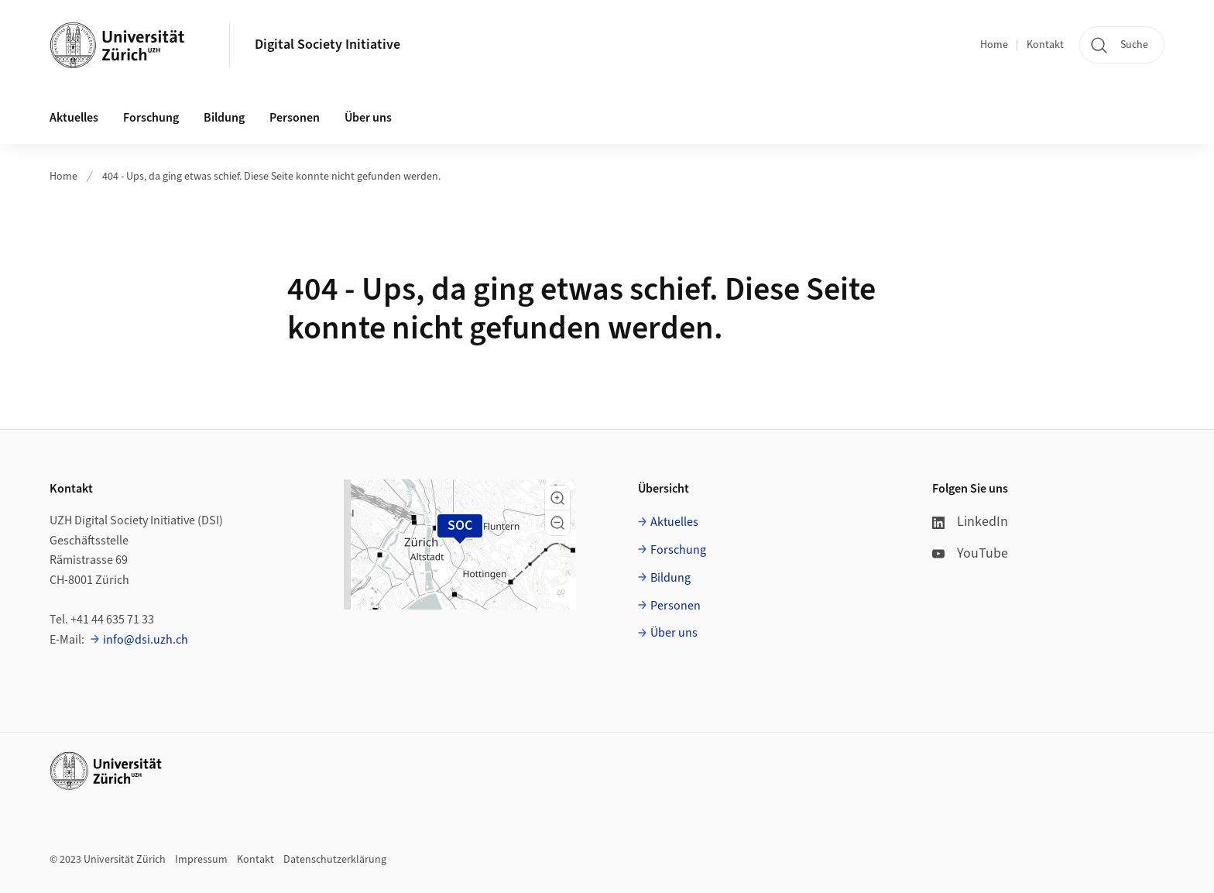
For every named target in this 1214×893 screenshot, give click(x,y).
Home (994, 45)
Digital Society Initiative (327, 44)
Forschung (678, 549)
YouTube (970, 553)
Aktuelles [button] (74, 117)
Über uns (674, 632)
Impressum (201, 859)
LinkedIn (970, 521)
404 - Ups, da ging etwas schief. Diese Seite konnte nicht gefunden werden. (271, 176)
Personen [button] (294, 117)
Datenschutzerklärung (334, 859)
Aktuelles (674, 522)
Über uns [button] (368, 117)
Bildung (670, 577)
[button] (557, 498)
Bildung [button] (224, 117)
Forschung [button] (151, 117)
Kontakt (1045, 45)
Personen (675, 605)
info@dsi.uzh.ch (145, 639)
